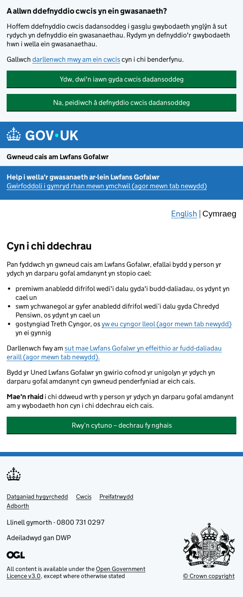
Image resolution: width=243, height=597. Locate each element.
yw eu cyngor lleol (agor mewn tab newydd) (167, 324)
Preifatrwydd (116, 496)
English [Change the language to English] (184, 214)
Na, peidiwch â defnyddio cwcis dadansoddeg (121, 102)
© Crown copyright (209, 575)
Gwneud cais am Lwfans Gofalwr (58, 157)
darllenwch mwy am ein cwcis (76, 59)
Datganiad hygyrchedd (37, 496)
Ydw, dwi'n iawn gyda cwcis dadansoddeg (122, 79)
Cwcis (83, 496)
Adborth (18, 506)
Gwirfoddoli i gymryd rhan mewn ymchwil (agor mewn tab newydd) (107, 186)
